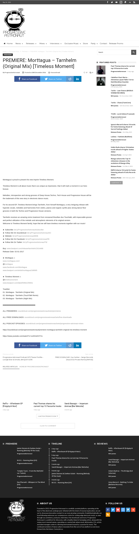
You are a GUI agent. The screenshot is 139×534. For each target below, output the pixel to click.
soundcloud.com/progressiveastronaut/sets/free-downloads (48, 317)
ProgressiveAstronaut (12, 72)
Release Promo (116, 132)
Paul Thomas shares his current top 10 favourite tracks (47, 404)
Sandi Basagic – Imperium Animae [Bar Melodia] (76, 404)
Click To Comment (48, 426)
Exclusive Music (14, 51)
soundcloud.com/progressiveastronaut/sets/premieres (39, 311)
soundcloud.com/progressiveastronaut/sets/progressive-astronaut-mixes (54, 323)
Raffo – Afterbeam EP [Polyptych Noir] (13, 404)
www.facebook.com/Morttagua (15, 267)
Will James (114, 96)
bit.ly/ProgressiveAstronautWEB (25, 236)
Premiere (25, 51)
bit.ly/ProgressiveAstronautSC (39, 233)
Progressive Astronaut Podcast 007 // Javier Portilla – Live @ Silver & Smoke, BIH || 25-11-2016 (23, 357)
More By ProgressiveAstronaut (34, 367)
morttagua (9, 264)
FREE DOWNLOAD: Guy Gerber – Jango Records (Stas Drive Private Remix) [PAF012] (72, 357)
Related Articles (10, 367)
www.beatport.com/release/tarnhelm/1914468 (25, 248)
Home (5, 51)
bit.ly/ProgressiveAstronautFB (37, 239)
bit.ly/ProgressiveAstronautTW (35, 242)
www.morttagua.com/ (11, 261)
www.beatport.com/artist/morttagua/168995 (20, 270)
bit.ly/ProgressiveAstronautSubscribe (29, 230)
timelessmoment (11, 280)
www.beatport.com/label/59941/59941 (18, 283)
